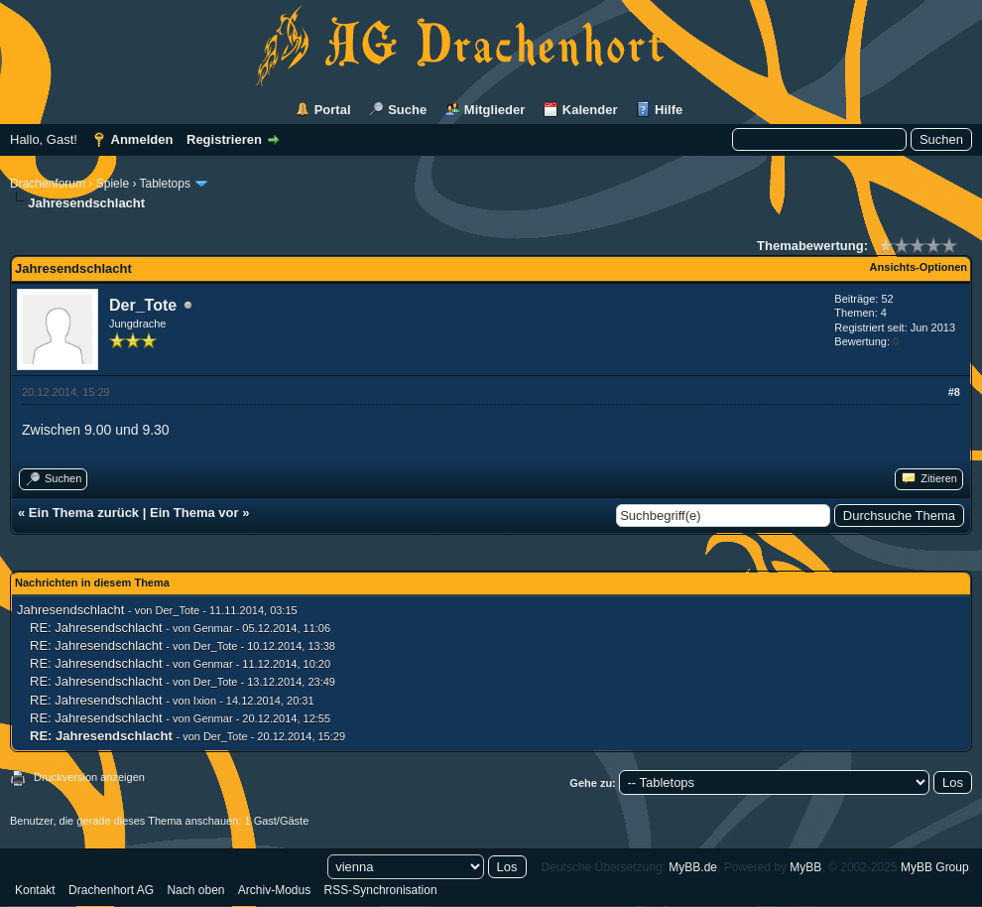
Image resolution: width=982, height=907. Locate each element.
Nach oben (195, 890)
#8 (954, 392)
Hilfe (668, 109)
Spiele (112, 184)
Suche (407, 109)
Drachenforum (47, 184)
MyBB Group (935, 867)
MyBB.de (693, 867)
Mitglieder (494, 109)
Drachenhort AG (111, 890)
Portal (332, 109)
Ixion (204, 701)
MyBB (805, 867)
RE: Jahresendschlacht (96, 627)
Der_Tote (143, 305)
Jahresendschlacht (70, 609)
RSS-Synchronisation (380, 890)
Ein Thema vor (194, 512)
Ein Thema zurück (84, 512)
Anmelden (142, 139)
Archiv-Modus (274, 890)
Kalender (590, 109)
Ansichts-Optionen (918, 267)
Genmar (213, 628)
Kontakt (35, 890)
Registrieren (224, 139)
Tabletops (165, 184)
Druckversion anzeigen (89, 777)
